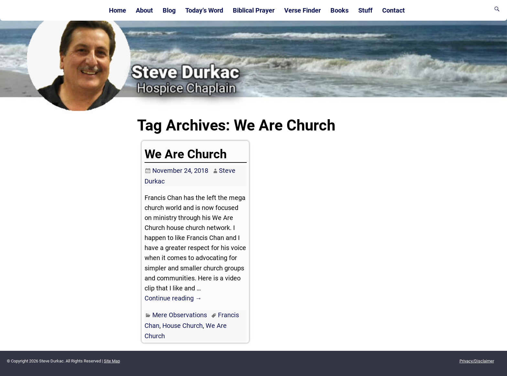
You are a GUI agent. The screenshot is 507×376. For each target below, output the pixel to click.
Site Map (112, 361)
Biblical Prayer (254, 10)
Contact (393, 10)
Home (117, 10)
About (144, 10)
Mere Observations (179, 315)
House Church (182, 325)
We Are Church (186, 154)
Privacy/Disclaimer (476, 361)
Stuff (365, 10)
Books (339, 10)
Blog (169, 10)
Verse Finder (302, 10)
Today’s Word (204, 10)
